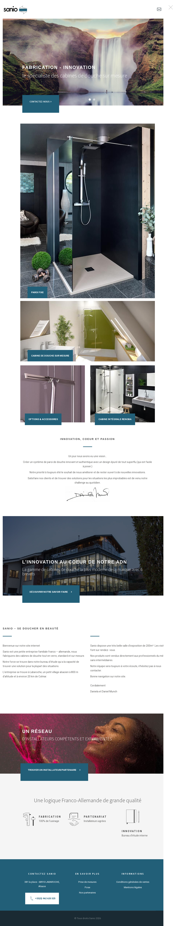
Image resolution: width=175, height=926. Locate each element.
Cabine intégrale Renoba (114, 419)
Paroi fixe (37, 292)
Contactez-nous (41, 99)
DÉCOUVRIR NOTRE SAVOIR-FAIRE (51, 590)
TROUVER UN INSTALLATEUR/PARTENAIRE (53, 767)
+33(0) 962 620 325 (42, 898)
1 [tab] (90, 99)
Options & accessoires (43, 419)
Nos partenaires (87, 892)
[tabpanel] (87, 62)
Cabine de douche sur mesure (50, 355)
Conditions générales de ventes (132, 882)
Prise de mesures (87, 882)
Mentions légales (133, 887)
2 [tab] (94, 99)
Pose (87, 887)
